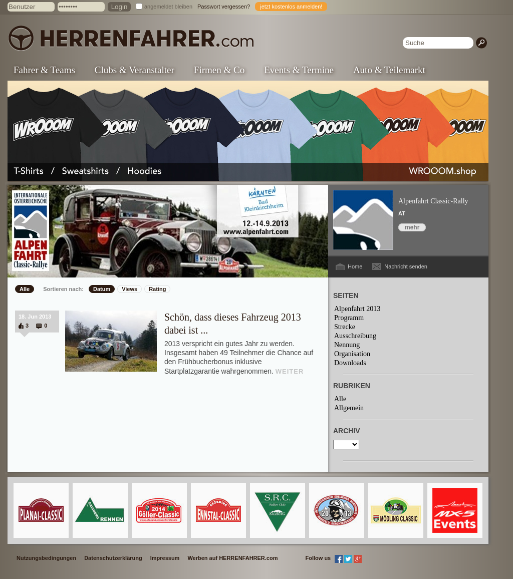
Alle (25, 289)
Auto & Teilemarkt (389, 70)
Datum (101, 289)
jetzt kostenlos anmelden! (291, 7)
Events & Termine (299, 70)
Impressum (165, 558)
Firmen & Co (219, 70)
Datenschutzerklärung (113, 558)
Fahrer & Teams (44, 70)
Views (129, 289)
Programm (349, 318)
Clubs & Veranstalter (134, 70)
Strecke (344, 327)
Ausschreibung (355, 336)
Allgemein (349, 408)
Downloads (350, 363)
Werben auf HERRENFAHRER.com (232, 558)
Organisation (352, 354)
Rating (157, 289)
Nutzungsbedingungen (46, 558)
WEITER (290, 371)
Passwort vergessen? (223, 7)
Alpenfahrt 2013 (357, 309)
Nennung (347, 345)
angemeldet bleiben (168, 7)
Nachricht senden (405, 266)
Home (355, 266)
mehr (412, 227)
